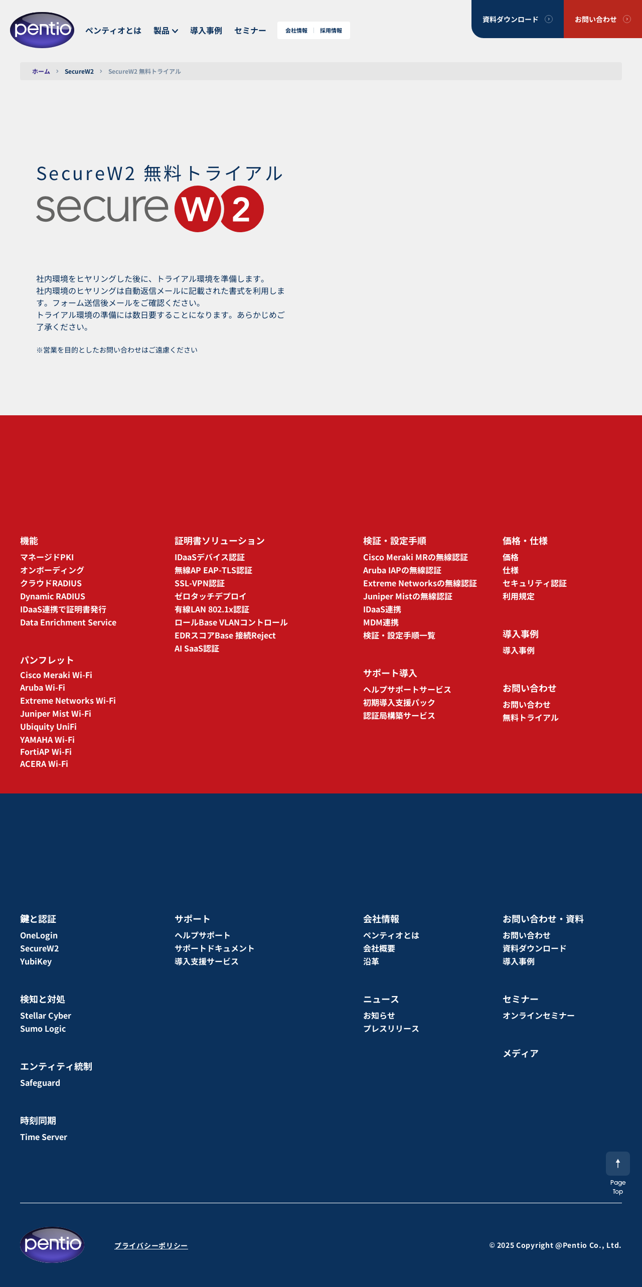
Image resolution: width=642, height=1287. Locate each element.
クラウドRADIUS (51, 583)
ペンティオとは (113, 30)
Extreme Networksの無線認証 (420, 583)
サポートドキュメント (215, 948)
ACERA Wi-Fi (44, 763)
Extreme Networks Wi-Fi (68, 700)
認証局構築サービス (399, 715)
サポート (193, 918)
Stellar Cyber (45, 1015)
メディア (521, 1052)
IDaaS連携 (382, 609)
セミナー (250, 30)
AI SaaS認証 (197, 648)
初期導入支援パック (399, 702)
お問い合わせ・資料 (543, 918)
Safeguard (40, 1082)
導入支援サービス (207, 961)
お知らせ (379, 1015)
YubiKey (36, 961)
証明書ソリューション (220, 540)
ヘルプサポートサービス (407, 689)
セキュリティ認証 (535, 583)
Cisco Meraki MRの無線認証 (415, 557)
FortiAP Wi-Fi (46, 751)
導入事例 (206, 30)
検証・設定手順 (394, 540)
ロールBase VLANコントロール (231, 622)
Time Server (43, 1137)
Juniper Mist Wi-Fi (55, 713)
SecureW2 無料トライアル (144, 71)
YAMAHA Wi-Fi (47, 739)
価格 (511, 557)
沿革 (371, 961)
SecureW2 (79, 71)
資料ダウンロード (511, 19)
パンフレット (47, 659)
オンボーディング (52, 570)
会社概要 (379, 948)
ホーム (41, 71)
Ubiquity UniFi (48, 726)
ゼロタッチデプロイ (211, 596)
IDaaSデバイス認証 (210, 557)
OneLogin (39, 935)
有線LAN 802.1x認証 (212, 609)
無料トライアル (531, 717)
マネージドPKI (47, 557)
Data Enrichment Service (68, 622)
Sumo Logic (43, 1028)
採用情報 (331, 30)
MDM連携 (381, 622)
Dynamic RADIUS (52, 596)
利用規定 (519, 596)
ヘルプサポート (203, 935)
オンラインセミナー (539, 1015)
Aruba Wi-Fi (42, 687)
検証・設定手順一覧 (399, 635)
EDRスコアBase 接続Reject (225, 635)
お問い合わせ (596, 19)
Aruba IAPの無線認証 (402, 570)
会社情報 (296, 30)
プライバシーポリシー (151, 1245)
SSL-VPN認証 (200, 583)
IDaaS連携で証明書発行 (63, 609)
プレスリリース (391, 1028)
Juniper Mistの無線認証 (407, 596)
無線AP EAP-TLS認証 (213, 570)
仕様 (511, 570)
